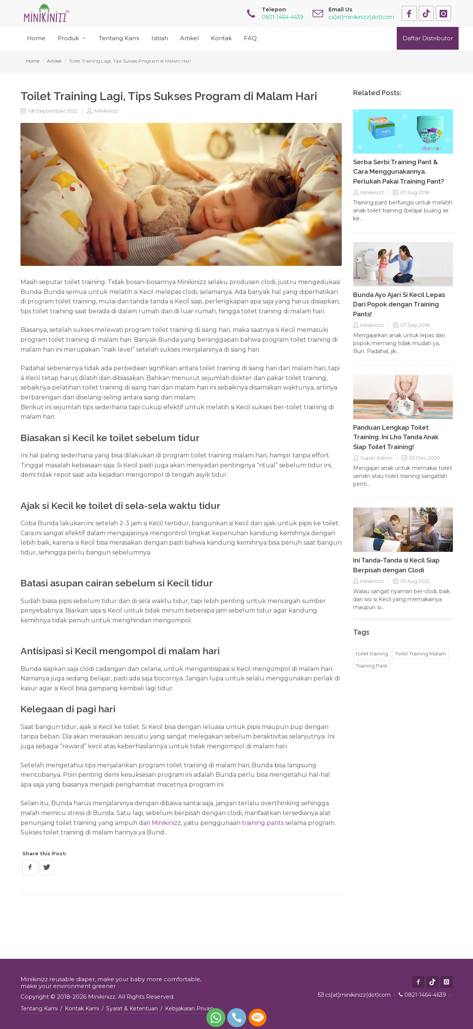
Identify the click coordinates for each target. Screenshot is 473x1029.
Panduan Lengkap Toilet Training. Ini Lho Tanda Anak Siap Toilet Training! (395, 437)
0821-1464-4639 (425, 994)
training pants (263, 822)
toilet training (372, 653)
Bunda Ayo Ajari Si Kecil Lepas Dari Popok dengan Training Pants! (399, 304)
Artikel (54, 61)
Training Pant (371, 666)
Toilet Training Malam (420, 653)
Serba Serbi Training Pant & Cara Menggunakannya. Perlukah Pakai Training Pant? (398, 171)
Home (32, 61)
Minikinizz (102, 111)
